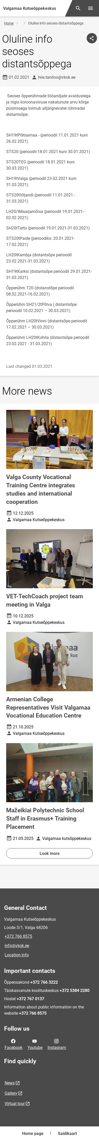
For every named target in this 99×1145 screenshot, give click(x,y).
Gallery (11, 1093)
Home (9, 23)
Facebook (13, 1044)
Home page (32, 1133)
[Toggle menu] (90, 8)
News (10, 1082)
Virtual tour (15, 1103)
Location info (17, 954)
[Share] (92, 38)
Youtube (35, 1044)
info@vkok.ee (17, 945)
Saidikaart (67, 1133)
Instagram (57, 1044)
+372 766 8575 (18, 936)
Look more (50, 853)
